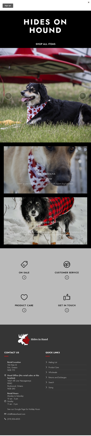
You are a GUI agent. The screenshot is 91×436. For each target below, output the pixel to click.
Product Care (54, 368)
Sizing (51, 388)
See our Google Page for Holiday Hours (23, 410)
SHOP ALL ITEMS (45, 44)
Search (51, 383)
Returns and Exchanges (57, 378)
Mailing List (53, 363)
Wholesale (53, 373)
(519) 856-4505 (13, 420)
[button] (8, 96)
